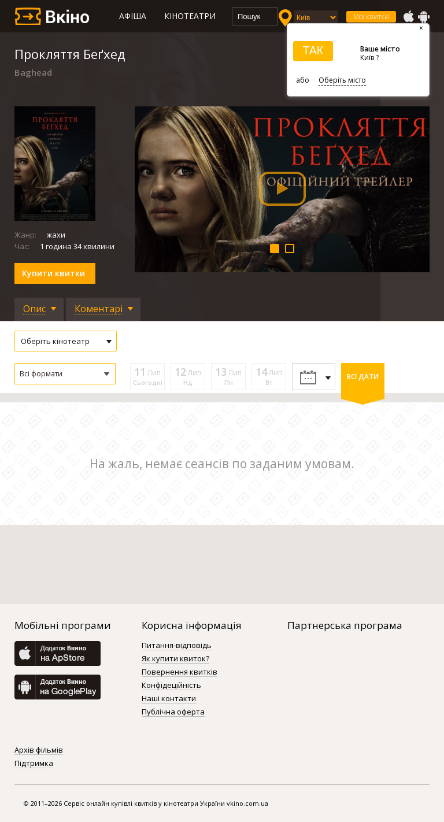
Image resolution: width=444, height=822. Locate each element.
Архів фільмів (38, 750)
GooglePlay (424, 16)
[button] (65, 373)
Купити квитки (53, 273)
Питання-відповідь (177, 645)
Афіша (132, 15)
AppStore (408, 16)
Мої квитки (371, 16)
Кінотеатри (190, 15)
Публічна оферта (173, 712)
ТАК (312, 50)
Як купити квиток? (175, 659)
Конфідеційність (171, 685)
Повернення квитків (179, 672)
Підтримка (33, 763)
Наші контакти (169, 698)
